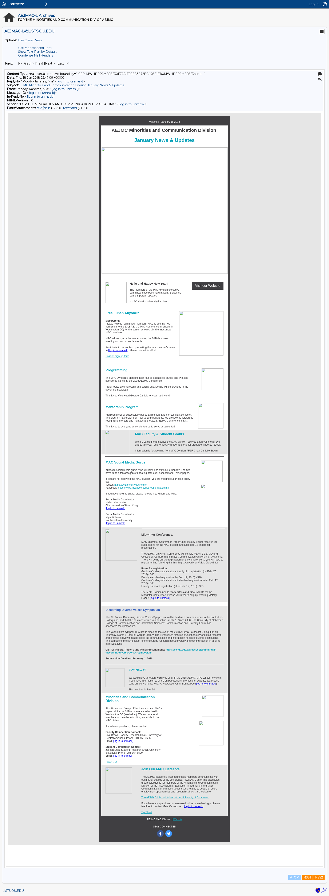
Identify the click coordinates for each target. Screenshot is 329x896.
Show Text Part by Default (37, 52)
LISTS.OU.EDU (13, 891)
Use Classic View (30, 40)
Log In (313, 4)
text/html (70, 108)
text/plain (43, 108)
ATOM (294, 877)
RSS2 (319, 877)
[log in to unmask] (69, 81)
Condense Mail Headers (35, 55)
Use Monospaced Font (35, 48)
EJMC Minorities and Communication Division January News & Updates (72, 85)
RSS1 (307, 877)
